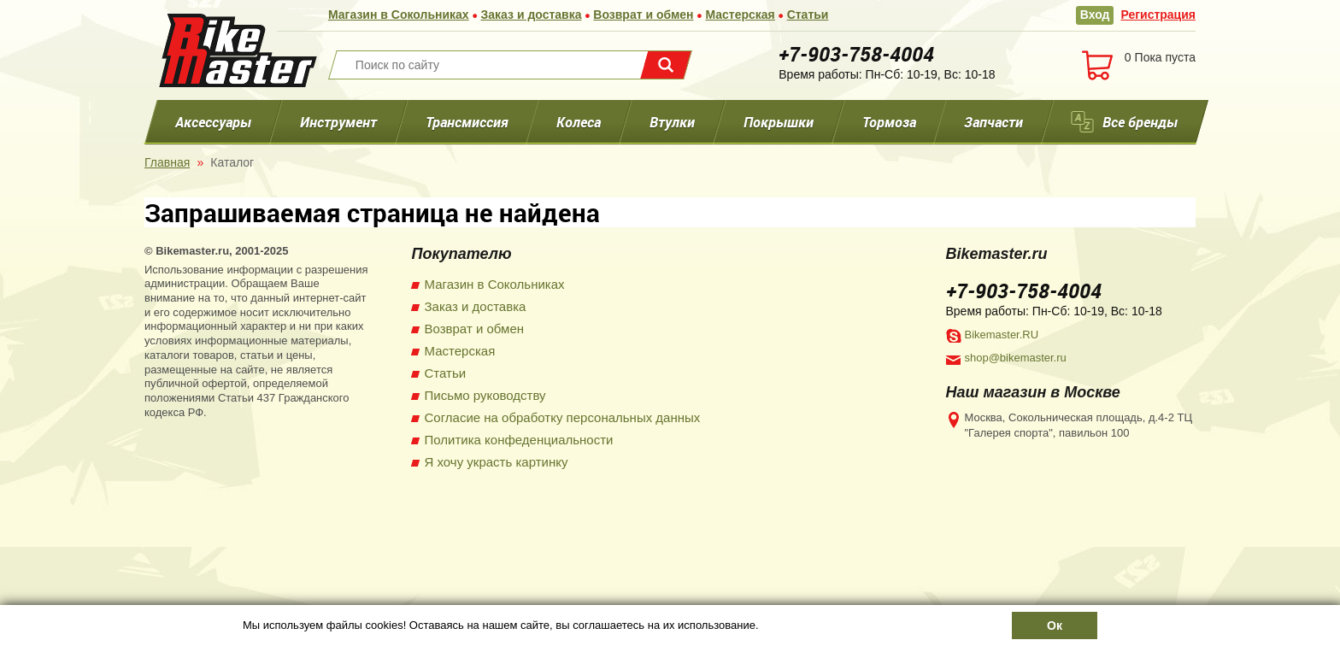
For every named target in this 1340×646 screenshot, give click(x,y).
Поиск (665, 65)
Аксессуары (213, 122)
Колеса (578, 122)
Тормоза (889, 122)
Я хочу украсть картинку (496, 462)
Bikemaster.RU (1002, 334)
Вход (1095, 14)
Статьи (808, 14)
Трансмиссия (466, 122)
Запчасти (993, 122)
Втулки (672, 122)
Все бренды (1140, 122)
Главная (167, 162)
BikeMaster (237, 50)
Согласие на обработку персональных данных (563, 417)
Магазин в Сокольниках (398, 14)
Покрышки (778, 122)
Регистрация (1158, 14)
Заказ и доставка (531, 14)
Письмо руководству (485, 395)
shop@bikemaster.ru (1016, 357)
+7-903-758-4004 (856, 54)
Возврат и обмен (643, 14)
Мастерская (739, 14)
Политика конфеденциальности (519, 439)
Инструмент (338, 122)
